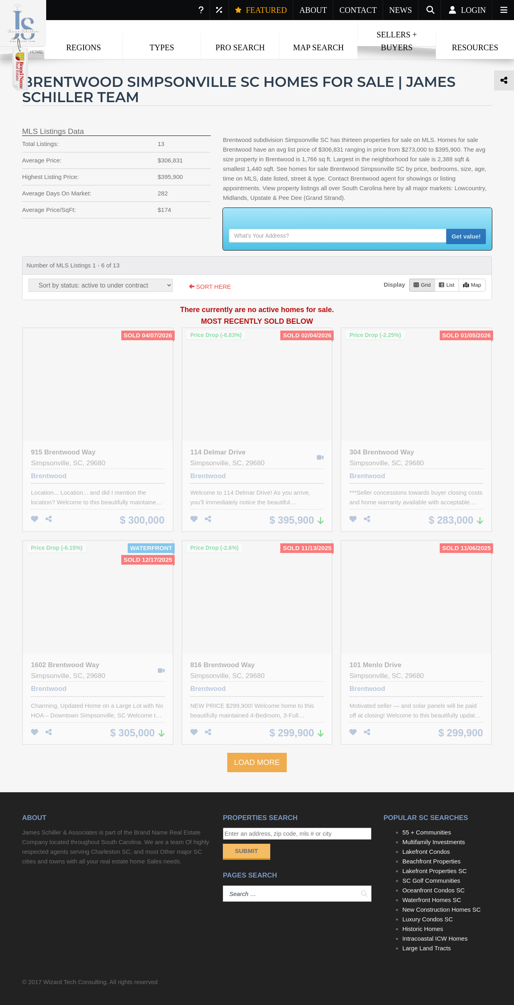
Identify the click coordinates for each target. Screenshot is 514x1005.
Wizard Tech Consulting (74, 981)
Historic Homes (422, 928)
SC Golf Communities (431, 880)
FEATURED (261, 10)
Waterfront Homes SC (431, 899)
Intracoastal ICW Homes (435, 938)
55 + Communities (426, 832)
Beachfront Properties (431, 861)
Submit (246, 850)
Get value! (466, 236)
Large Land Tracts (426, 948)
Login (466, 10)
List (446, 285)
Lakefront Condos (426, 851)
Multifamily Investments (433, 842)
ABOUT (313, 10)
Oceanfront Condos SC (433, 890)
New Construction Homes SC (441, 909)
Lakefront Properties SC (434, 870)
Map (472, 285)
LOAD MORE (257, 762)
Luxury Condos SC (427, 919)
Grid (422, 285)
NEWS (400, 10)
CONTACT (358, 10)
